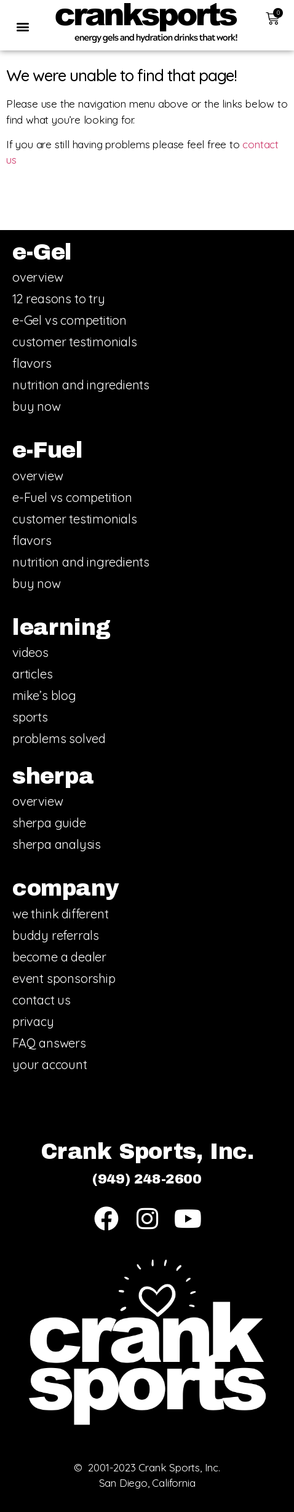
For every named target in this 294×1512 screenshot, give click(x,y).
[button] (22, 26)
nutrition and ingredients (80, 384)
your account (49, 1064)
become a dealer (59, 957)
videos (30, 652)
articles (32, 674)
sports (30, 717)
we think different (60, 913)
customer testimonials (74, 341)
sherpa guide (49, 822)
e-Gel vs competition (69, 320)
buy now (36, 406)
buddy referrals (55, 935)
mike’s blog (44, 695)
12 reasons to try (58, 298)
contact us (41, 1000)
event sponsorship (64, 978)
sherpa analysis (56, 844)
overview (37, 277)
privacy (33, 1021)
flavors (32, 363)
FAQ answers (49, 1043)
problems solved (59, 738)
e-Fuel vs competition (72, 497)
